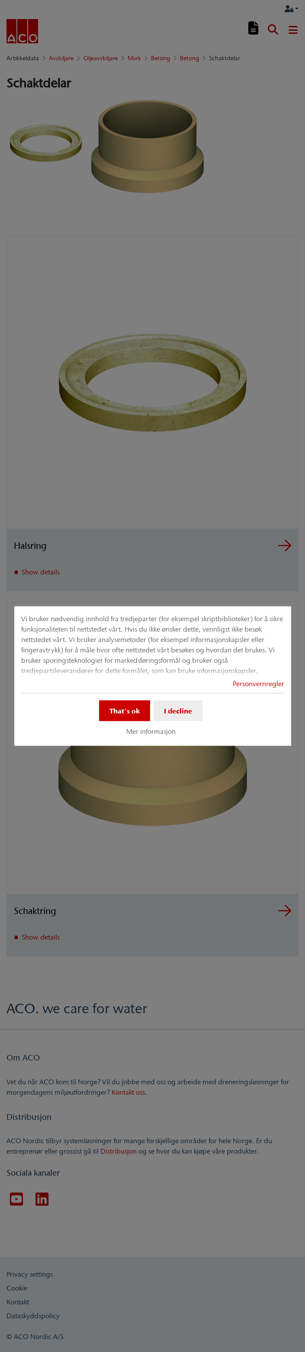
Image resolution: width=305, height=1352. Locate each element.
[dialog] (152, 676)
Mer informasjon (151, 731)
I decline (178, 710)
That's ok (124, 710)
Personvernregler (258, 683)
